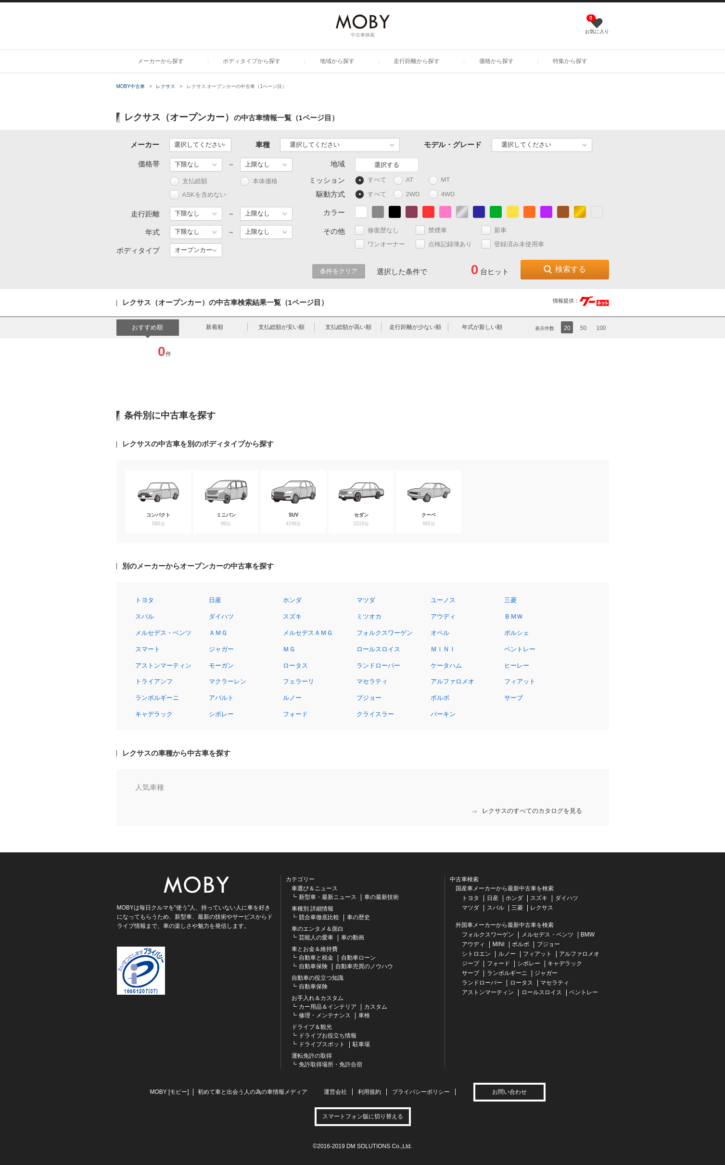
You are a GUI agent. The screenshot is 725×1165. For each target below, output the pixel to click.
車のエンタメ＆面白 (317, 928)
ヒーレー (516, 665)
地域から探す (337, 61)
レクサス (165, 86)
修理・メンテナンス (325, 1015)
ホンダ (292, 600)
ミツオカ (369, 616)
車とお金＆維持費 (315, 949)
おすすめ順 (147, 327)
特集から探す (570, 61)
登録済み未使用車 (513, 244)
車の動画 (352, 937)
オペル (440, 632)
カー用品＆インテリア (327, 1006)
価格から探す (496, 61)
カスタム (375, 1006)
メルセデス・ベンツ (163, 632)
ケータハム (446, 665)
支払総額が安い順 (281, 327)
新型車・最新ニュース (327, 897)
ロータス (295, 665)
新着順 (214, 327)
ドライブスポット (322, 1044)
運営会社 (335, 1092)
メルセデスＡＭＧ (308, 632)
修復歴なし (381, 230)
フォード (295, 714)
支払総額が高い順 (348, 327)
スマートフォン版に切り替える (362, 1116)
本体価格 (259, 181)
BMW (588, 934)
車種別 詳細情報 (312, 908)
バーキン (443, 714)
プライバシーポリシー (421, 1092)
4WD (444, 194)
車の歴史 (358, 917)
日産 (215, 600)
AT (408, 180)
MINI (499, 944)
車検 (364, 1015)
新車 (498, 230)
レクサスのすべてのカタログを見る (527, 810)
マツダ (365, 600)
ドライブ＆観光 (312, 1027)
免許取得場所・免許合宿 (330, 1064)
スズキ (292, 616)
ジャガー (221, 649)
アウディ (443, 616)
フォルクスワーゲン (384, 632)
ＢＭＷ (513, 616)
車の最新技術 (381, 897)
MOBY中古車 (130, 86)
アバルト (221, 697)
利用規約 (369, 1092)
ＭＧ (289, 649)
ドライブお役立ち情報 (327, 1035)
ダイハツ (221, 616)
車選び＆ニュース (315, 888)
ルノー (292, 697)
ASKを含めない (198, 194)
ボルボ (440, 697)
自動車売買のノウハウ (364, 966)
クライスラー (375, 714)
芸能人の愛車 (316, 937)
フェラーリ (298, 681)
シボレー (221, 714)
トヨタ (144, 600)
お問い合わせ (509, 1092)
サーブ (513, 697)
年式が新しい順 (482, 327)
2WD (409, 194)
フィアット (519, 681)
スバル (144, 616)
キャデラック (154, 714)
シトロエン (476, 953)
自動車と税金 (316, 957)
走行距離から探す (417, 61)
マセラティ (372, 681)
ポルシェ (516, 632)
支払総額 (188, 181)
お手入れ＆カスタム (317, 998)
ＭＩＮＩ (443, 649)
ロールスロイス (378, 649)
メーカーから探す (161, 61)
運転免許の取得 (312, 1055)
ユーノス (443, 600)
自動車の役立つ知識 (317, 978)
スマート (147, 649)
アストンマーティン (163, 665)
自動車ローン (358, 957)
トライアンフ (154, 681)
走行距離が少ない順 (415, 327)
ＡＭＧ (218, 632)
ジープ (470, 963)
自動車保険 (313, 966)
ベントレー (519, 649)
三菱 (510, 600)
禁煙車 (435, 230)
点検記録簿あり (448, 244)
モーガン (221, 665)
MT (444, 180)
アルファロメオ (452, 681)
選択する (386, 164)
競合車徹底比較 (319, 917)
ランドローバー (378, 665)
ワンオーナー (384, 244)
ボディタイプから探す (251, 61)
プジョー (369, 697)
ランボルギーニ (157, 697)
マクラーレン (227, 681)
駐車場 (361, 1044)
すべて (370, 180)
